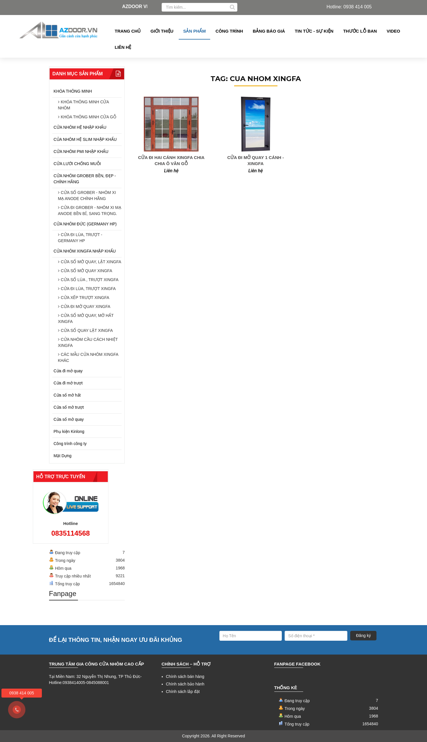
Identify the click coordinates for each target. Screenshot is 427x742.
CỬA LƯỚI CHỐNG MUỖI (77, 163)
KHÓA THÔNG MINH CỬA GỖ (88, 117)
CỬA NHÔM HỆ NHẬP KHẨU (80, 127)
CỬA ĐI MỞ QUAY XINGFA (86, 306)
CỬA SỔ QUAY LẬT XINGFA (87, 330)
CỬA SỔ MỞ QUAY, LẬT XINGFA (91, 261)
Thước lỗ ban (360, 31)
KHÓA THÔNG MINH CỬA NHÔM (83, 105)
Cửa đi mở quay (68, 371)
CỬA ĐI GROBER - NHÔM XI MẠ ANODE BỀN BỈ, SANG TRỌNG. (89, 210)
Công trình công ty (70, 443)
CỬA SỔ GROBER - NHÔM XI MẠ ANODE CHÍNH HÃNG (87, 195)
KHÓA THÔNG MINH (73, 91)
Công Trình (229, 31)
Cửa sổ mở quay (69, 419)
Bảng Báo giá (269, 31)
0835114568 (50, 533)
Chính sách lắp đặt (183, 691)
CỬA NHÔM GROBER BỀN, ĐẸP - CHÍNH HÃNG (85, 178)
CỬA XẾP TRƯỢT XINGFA (85, 297)
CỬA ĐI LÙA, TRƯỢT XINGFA (88, 288)
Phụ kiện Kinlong (69, 431)
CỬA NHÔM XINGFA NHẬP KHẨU (85, 251)
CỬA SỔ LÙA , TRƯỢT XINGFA (90, 279)
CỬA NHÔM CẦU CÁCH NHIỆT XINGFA (88, 342)
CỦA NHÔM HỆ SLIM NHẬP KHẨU (85, 139)
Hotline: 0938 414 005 (349, 6)
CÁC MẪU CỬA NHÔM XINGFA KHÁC (88, 357)
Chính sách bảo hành (185, 684)
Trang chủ (128, 31)
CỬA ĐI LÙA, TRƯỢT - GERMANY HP (80, 237)
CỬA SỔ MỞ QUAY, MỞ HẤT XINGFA (86, 318)
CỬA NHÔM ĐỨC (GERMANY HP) (85, 224)
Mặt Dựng (63, 455)
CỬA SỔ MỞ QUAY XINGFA (86, 270)
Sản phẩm (194, 31)
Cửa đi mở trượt (68, 383)
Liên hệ (123, 47)
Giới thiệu (161, 31)
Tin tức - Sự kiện (314, 31)
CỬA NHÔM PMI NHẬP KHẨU (81, 151)
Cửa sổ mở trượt (69, 407)
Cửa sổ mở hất (67, 395)
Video (393, 31)
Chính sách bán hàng (185, 676)
